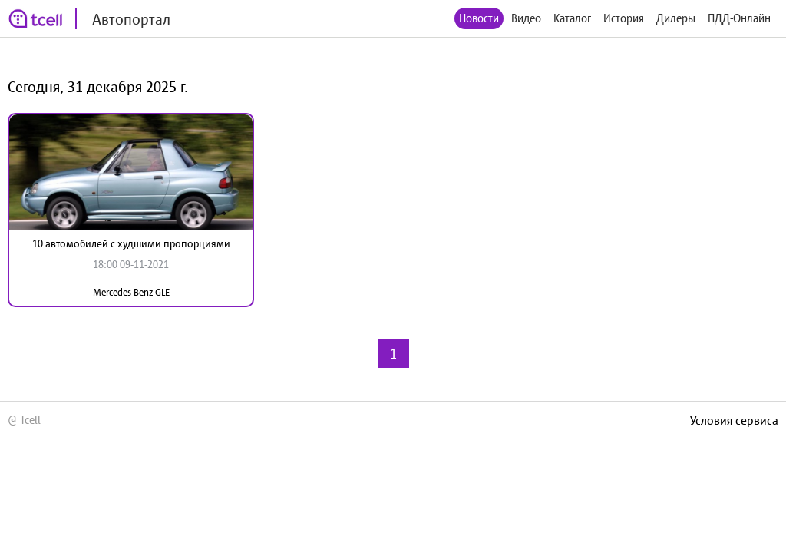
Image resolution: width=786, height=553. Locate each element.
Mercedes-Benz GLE (131, 292)
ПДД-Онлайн (739, 18)
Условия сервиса (734, 420)
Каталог (572, 18)
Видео (526, 18)
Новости (479, 18)
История (623, 18)
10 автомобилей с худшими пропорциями (131, 243)
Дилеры (675, 18)
